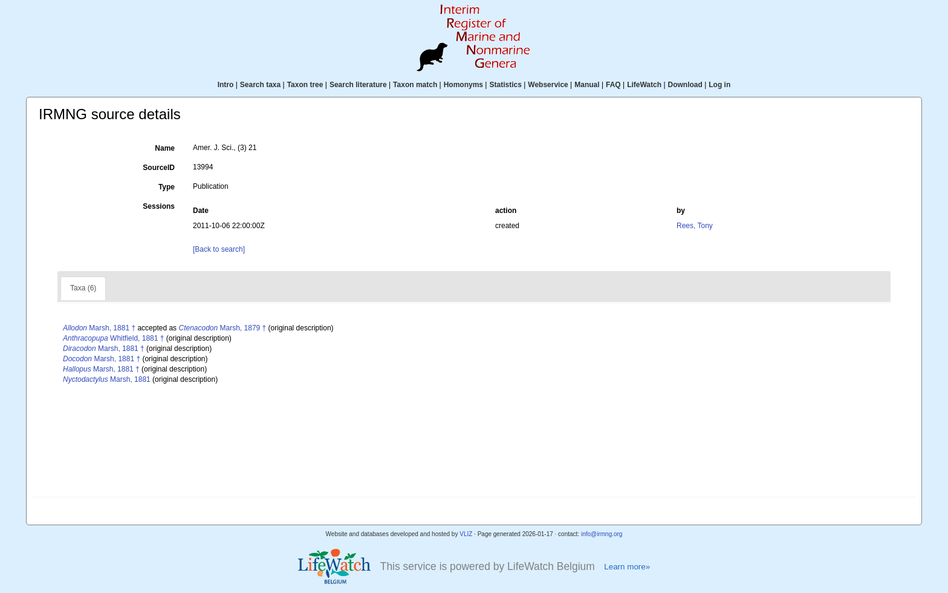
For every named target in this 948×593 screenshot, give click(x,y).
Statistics (505, 84)
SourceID (159, 167)
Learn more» (627, 566)
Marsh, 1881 (107, 379)
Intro (226, 84)
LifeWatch (644, 84)
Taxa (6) (83, 288)
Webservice (548, 84)
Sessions (159, 206)
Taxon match (415, 84)
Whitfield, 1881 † (113, 338)
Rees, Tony (695, 225)
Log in (719, 84)
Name (165, 148)
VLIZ (465, 534)
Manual (586, 84)
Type (166, 187)
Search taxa (260, 84)
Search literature (358, 84)
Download (685, 84)
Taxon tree (305, 84)
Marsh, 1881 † (99, 328)
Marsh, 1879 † (222, 328)
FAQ (613, 84)
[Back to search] (219, 249)
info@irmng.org (602, 534)
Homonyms (463, 84)
